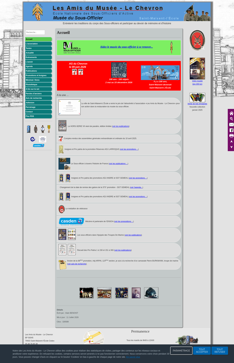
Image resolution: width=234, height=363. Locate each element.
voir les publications (120, 126)
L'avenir (29, 62)
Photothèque (31, 84)
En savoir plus (133, 357)
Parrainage (30, 107)
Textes (29, 48)
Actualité (30, 53)
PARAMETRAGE (181, 350)
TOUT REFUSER (219, 350)
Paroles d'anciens (34, 94)
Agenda (29, 66)
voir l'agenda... (136, 187)
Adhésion (30, 103)
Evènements (31, 57)
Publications (31, 71)
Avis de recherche (34, 98)
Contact (29, 112)
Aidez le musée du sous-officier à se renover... (126, 46)
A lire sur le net (32, 89)
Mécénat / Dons (32, 80)
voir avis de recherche (77, 264)
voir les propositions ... (124, 221)
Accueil (29, 39)
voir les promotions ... (129, 149)
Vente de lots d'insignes (197, 104)
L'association (32, 44)
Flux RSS (30, 116)
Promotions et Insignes (36, 75)
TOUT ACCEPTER (202, 350)
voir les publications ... (118, 164)
